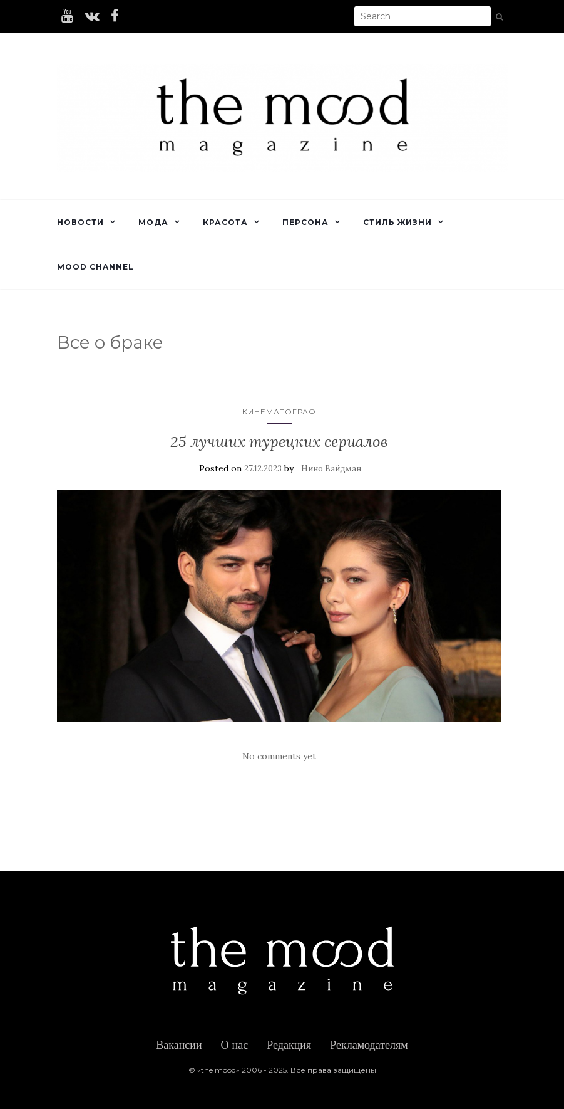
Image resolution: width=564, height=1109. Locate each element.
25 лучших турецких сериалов (278, 441)
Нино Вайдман (331, 468)
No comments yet (279, 756)
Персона (305, 222)
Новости (80, 222)
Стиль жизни (397, 222)
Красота (225, 222)
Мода (153, 222)
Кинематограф (279, 411)
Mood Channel (95, 266)
